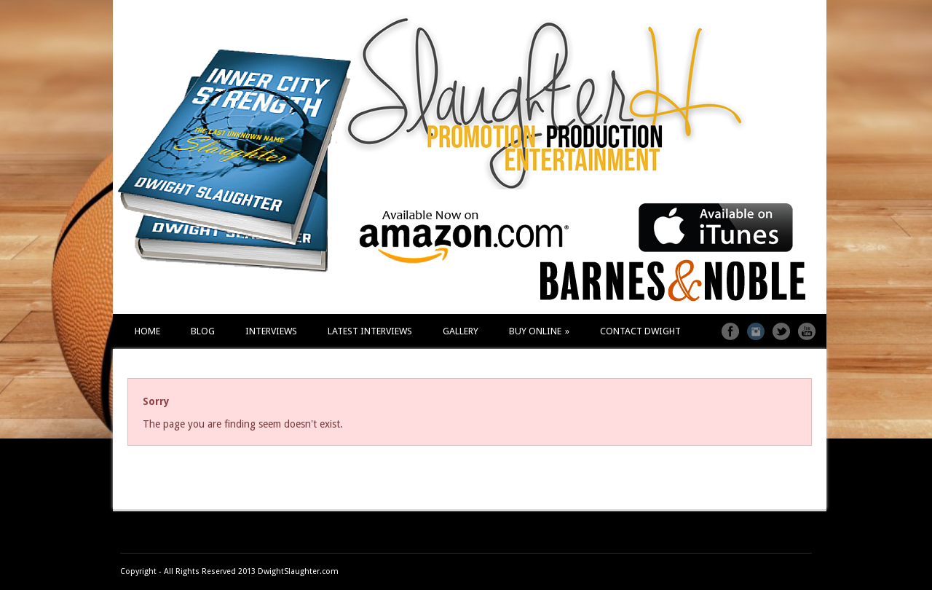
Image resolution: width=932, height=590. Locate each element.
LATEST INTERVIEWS (370, 331)
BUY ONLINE (539, 331)
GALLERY (460, 331)
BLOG (203, 331)
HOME (147, 331)
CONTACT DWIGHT (640, 331)
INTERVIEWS (271, 331)
